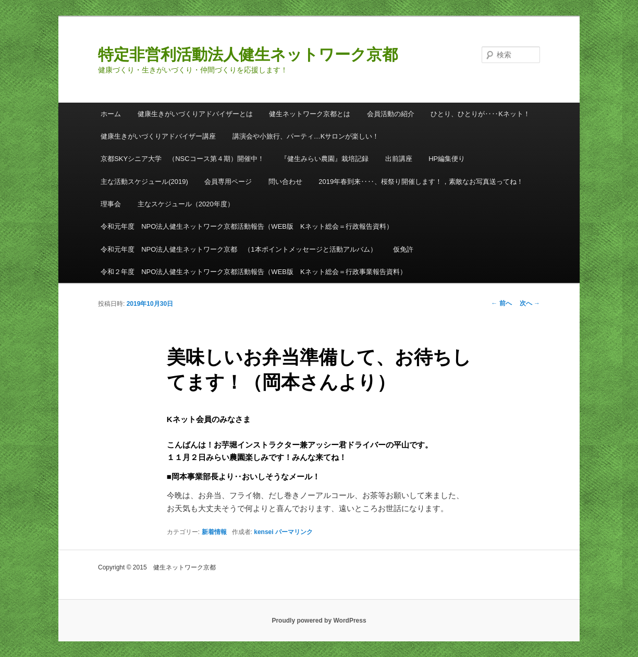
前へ (501, 303)
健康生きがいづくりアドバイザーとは (195, 114)
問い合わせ (285, 181)
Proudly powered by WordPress (319, 620)
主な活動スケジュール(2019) (144, 181)
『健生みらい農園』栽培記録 (324, 159)
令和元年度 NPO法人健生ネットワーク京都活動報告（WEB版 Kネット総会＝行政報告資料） (246, 226)
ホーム (111, 114)
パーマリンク (294, 532)
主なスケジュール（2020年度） (186, 204)
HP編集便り (446, 159)
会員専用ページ (228, 181)
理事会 (111, 204)
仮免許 (403, 249)
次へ (530, 303)
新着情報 (214, 532)
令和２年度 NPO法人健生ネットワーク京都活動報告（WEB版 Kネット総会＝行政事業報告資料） (253, 272)
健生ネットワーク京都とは (309, 114)
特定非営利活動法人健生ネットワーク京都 (248, 54)
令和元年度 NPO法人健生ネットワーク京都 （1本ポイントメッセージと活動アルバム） (238, 249)
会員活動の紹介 (390, 114)
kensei (263, 532)
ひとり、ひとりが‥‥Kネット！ (480, 114)
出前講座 (398, 159)
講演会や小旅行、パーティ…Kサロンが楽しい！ (305, 136)
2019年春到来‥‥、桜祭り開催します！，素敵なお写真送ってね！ (420, 181)
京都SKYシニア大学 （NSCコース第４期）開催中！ (182, 159)
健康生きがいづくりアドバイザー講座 (158, 136)
